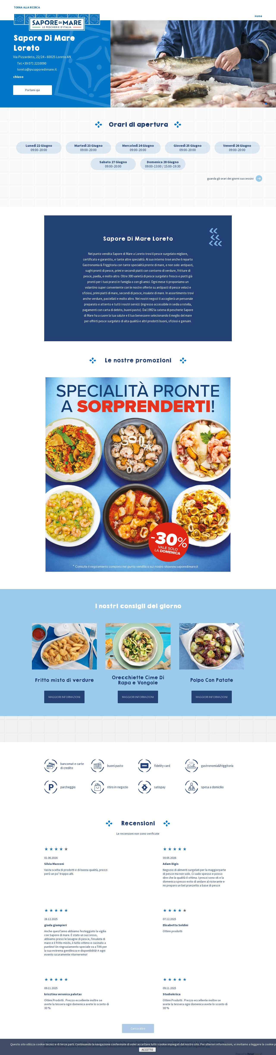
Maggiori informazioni (64, 697)
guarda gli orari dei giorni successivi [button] (230, 179)
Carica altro (138, 1029)
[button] (262, 104)
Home (258, 16)
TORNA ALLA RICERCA (27, 7)
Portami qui (32, 90)
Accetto (147, 1050)
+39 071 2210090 (34, 63)
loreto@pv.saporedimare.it (37, 69)
